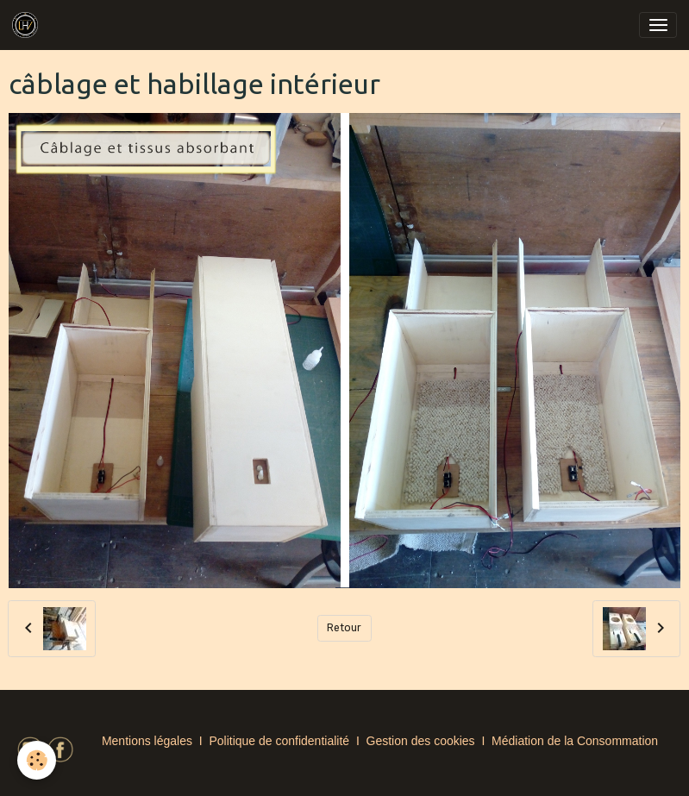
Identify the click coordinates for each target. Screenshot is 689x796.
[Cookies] (36, 760)
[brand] (28, 25)
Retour (344, 628)
